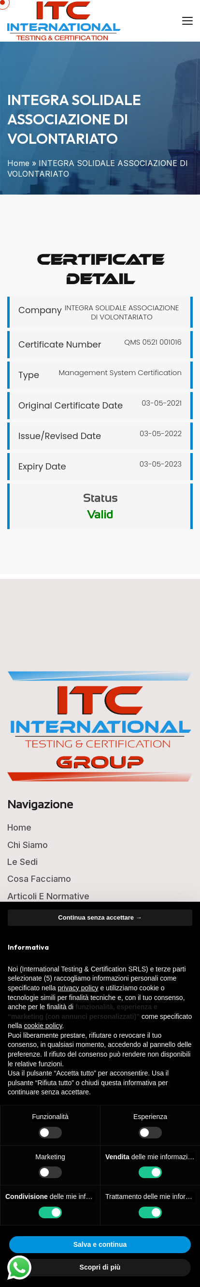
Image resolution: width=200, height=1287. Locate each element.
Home (18, 163)
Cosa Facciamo (39, 879)
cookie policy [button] (43, 1026)
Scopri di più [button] (100, 1267)
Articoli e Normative (48, 896)
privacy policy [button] (78, 988)
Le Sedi (22, 862)
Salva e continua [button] (100, 1244)
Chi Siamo (27, 845)
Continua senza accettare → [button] (100, 917)
